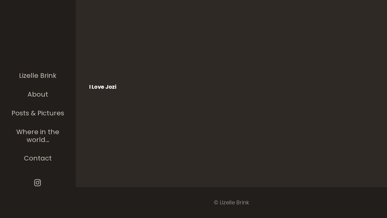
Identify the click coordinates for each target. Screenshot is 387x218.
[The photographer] (38, 43)
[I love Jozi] (118, 51)
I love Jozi (102, 87)
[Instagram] (38, 183)
